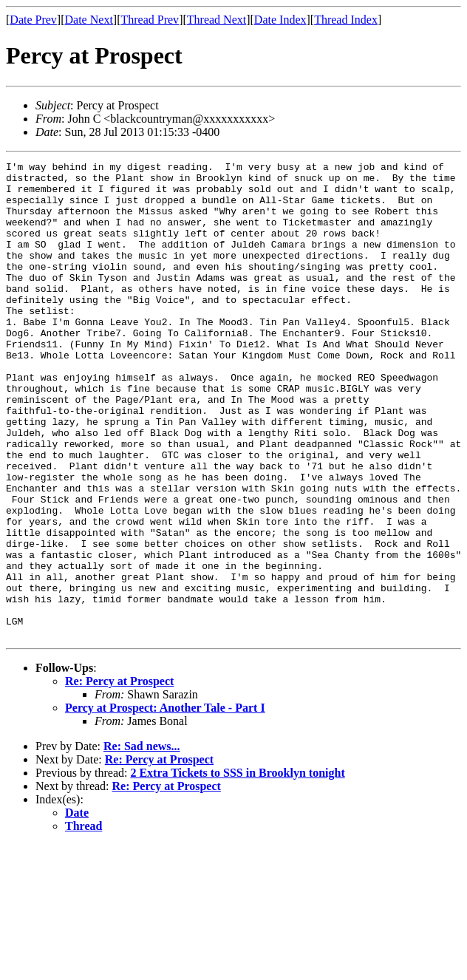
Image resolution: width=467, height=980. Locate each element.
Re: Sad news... (141, 841)
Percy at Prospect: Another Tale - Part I (165, 803)
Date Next (89, 19)
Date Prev (33, 19)
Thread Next (216, 19)
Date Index (280, 19)
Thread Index (346, 19)
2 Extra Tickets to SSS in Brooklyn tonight (237, 868)
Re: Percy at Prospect (119, 776)
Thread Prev (149, 19)
